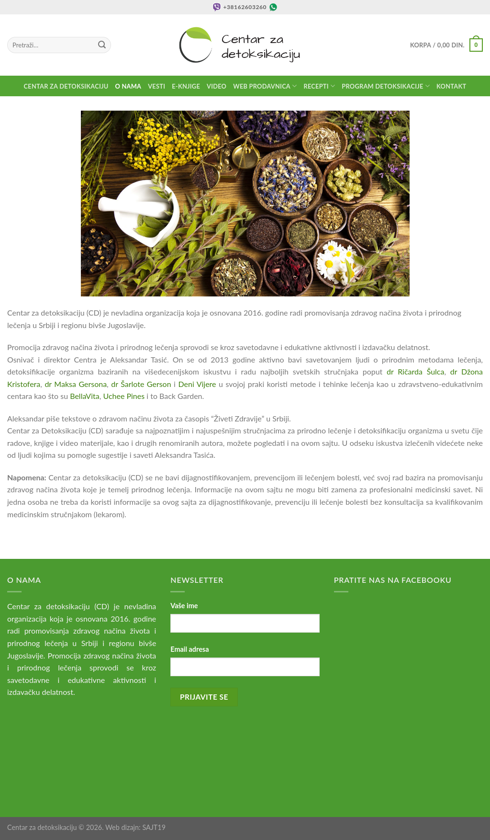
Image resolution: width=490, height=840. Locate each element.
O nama (128, 86)
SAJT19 (154, 827)
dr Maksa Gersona (76, 383)
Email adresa (189, 649)
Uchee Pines (124, 395)
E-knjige (186, 86)
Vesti (156, 86)
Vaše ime (184, 606)
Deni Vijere (197, 383)
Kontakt (451, 86)
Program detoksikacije (386, 86)
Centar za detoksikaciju (66, 86)
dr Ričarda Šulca (415, 371)
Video (216, 86)
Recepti (319, 86)
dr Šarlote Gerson (141, 383)
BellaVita (85, 395)
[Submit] (102, 45)
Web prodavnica (265, 86)
